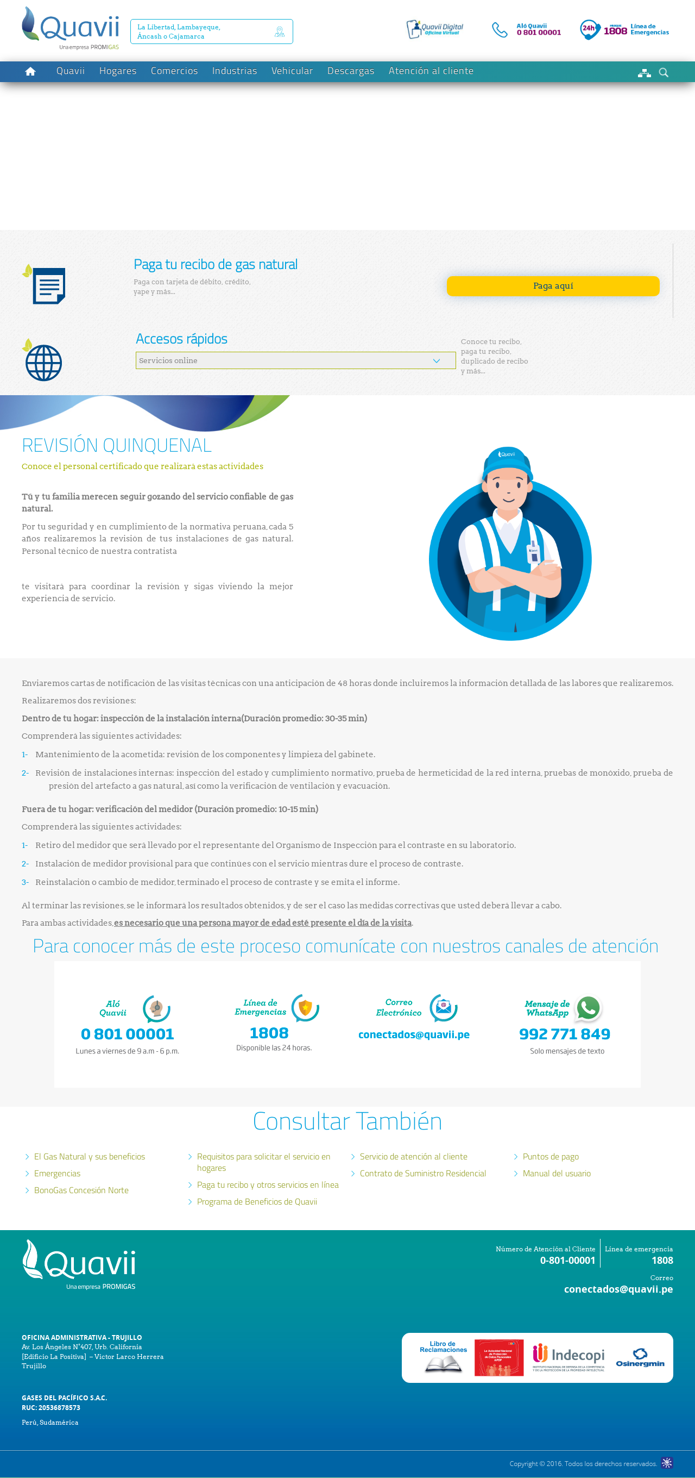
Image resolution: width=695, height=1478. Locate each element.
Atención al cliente (431, 70)
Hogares (118, 70)
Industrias (234, 70)
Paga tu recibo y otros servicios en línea (268, 1184)
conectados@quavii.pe (618, 1289)
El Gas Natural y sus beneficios (89, 1156)
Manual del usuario (557, 1173)
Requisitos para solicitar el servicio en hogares (264, 1162)
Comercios (174, 70)
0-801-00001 (568, 1260)
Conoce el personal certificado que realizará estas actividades (143, 466)
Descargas (351, 70)
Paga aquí (553, 285)
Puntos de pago (551, 1156)
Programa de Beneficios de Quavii (257, 1201)
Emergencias (57, 1173)
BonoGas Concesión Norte (81, 1189)
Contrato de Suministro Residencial (423, 1173)
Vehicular (292, 70)
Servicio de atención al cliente (413, 1156)
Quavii (70, 70)
